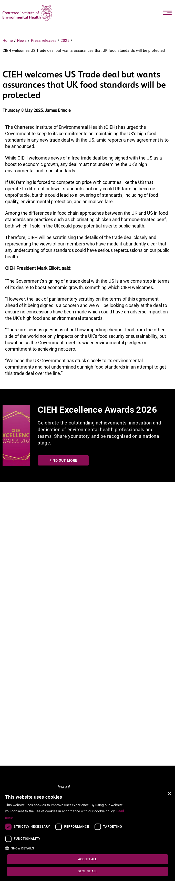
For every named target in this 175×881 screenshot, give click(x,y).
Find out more (63, 460)
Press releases (44, 40)
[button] (67, 848)
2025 (65, 40)
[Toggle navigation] (167, 13)
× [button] (169, 794)
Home (8, 40)
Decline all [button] (87, 871)
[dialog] (87, 834)
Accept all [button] (87, 859)
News (22, 40)
